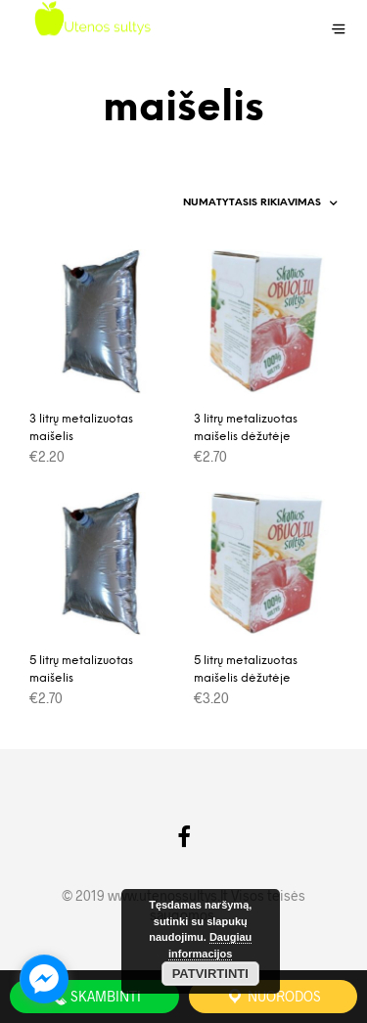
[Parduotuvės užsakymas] (250, 203)
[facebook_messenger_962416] (44, 979)
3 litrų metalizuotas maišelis (81, 428)
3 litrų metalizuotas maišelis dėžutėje (246, 428)
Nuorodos (273, 996)
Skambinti (94, 996)
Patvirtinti (210, 973)
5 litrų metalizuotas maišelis (81, 669)
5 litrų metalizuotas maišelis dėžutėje (246, 669)
